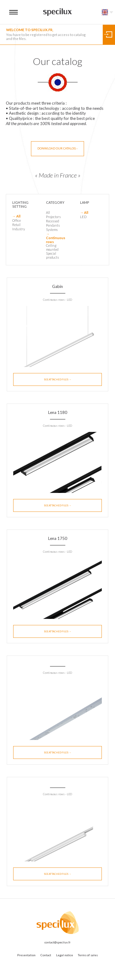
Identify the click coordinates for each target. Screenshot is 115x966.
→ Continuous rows (55, 238)
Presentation (26, 955)
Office (16, 220)
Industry (18, 229)
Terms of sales (88, 955)
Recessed (52, 221)
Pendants (53, 225)
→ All (16, 216)
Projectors (53, 217)
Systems (52, 230)
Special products (52, 255)
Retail (16, 225)
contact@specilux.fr (57, 942)
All (48, 212)
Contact (45, 955)
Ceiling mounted (52, 247)
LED (83, 217)
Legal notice (64, 955)
